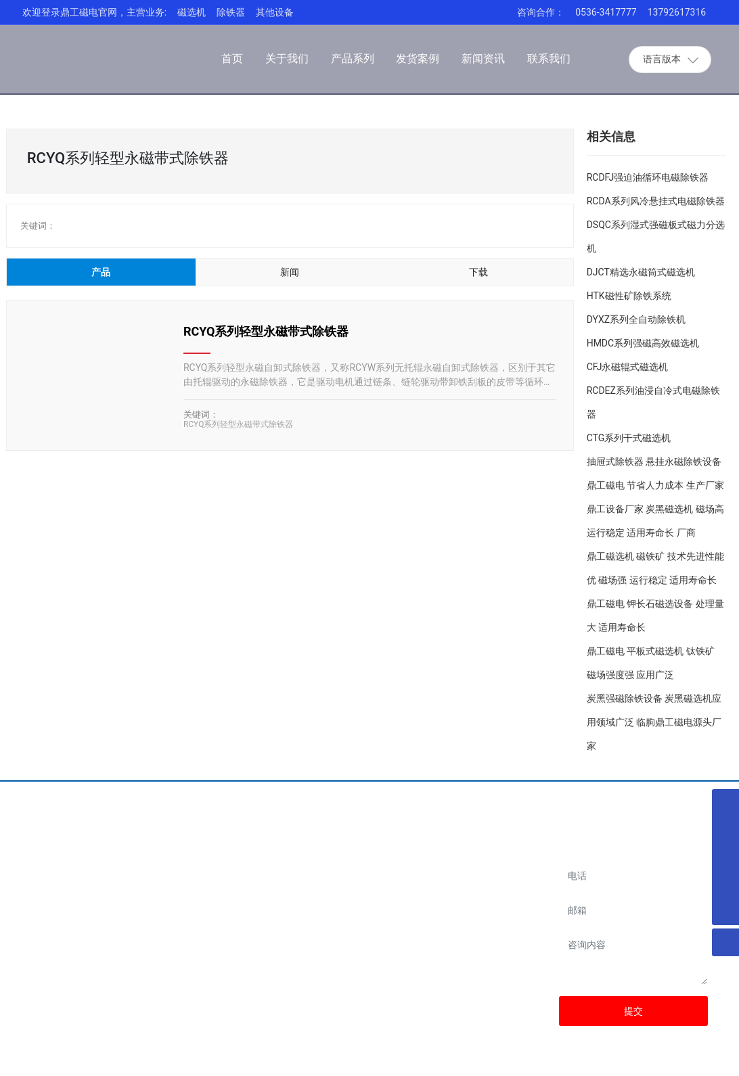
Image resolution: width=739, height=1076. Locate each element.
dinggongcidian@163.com (334, 961)
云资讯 (702, 1055)
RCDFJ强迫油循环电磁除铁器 (648, 177)
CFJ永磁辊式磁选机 (628, 366)
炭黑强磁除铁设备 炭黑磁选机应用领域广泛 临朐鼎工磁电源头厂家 (654, 722)
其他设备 (275, 12)
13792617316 (677, 12)
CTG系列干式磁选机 (629, 437)
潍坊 (648, 1055)
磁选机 (191, 12)
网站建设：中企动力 (597, 1055)
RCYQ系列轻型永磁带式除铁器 (266, 331)
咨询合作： (540, 12)
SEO (673, 1055)
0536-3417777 (605, 12)
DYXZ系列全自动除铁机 (636, 319)
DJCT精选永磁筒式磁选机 (641, 272)
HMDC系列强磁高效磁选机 (643, 343)
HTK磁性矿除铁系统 (629, 295)
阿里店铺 (467, 885)
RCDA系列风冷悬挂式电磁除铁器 (656, 201)
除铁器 (231, 12)
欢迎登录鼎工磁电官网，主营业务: (94, 12)
